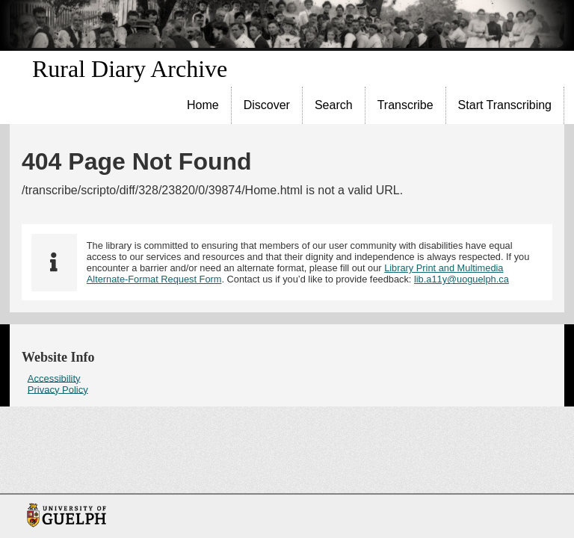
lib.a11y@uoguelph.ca (461, 279)
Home (203, 105)
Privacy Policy (58, 389)
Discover (267, 105)
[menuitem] (203, 105)
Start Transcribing (505, 105)
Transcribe (405, 105)
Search (334, 105)
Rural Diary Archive (129, 68)
